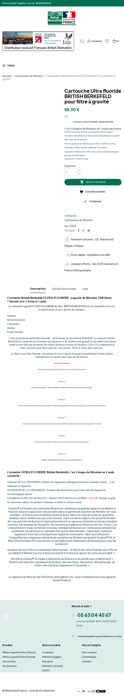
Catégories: (70, 215)
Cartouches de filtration (78, 220)
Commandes (89, 656)
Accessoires (9, 665)
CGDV (45, 670)
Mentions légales (51, 656)
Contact (87, 661)
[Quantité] (70, 172)
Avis (85, 288)
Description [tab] (38, 288)
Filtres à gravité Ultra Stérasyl (19, 652)
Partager (78, 230)
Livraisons (47, 652)
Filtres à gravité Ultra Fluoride (18, 656)
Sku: (66, 225)
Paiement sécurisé (52, 665)
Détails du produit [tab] (64, 288)
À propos (47, 661)
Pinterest (89, 230)
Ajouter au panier (93, 182)
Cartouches (9, 661)
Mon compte (89, 652)
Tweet (83, 230)
